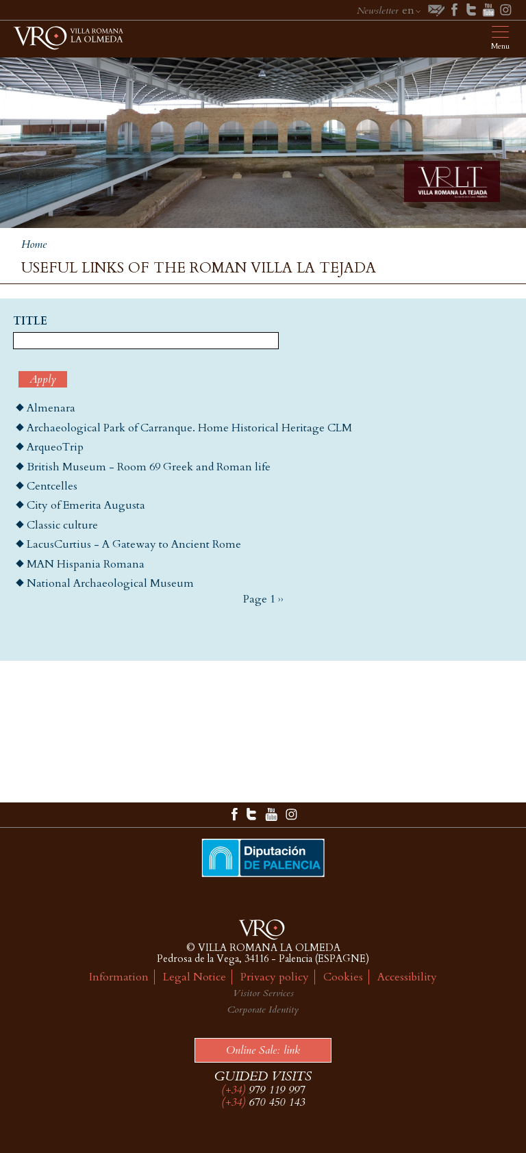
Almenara (51, 408)
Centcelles (52, 486)
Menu (500, 46)
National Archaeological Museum (110, 583)
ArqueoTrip (55, 447)
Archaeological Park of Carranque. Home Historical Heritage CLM (189, 427)
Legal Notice (194, 977)
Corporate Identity (263, 1009)
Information (119, 977)
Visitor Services (263, 993)
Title (30, 322)
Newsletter (378, 10)
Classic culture (62, 525)
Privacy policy (274, 977)
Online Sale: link (263, 1050)
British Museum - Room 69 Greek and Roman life (149, 466)
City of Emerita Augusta (86, 505)
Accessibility (407, 977)
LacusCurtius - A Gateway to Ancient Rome (134, 544)
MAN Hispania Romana (86, 564)
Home (34, 244)
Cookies (343, 977)
